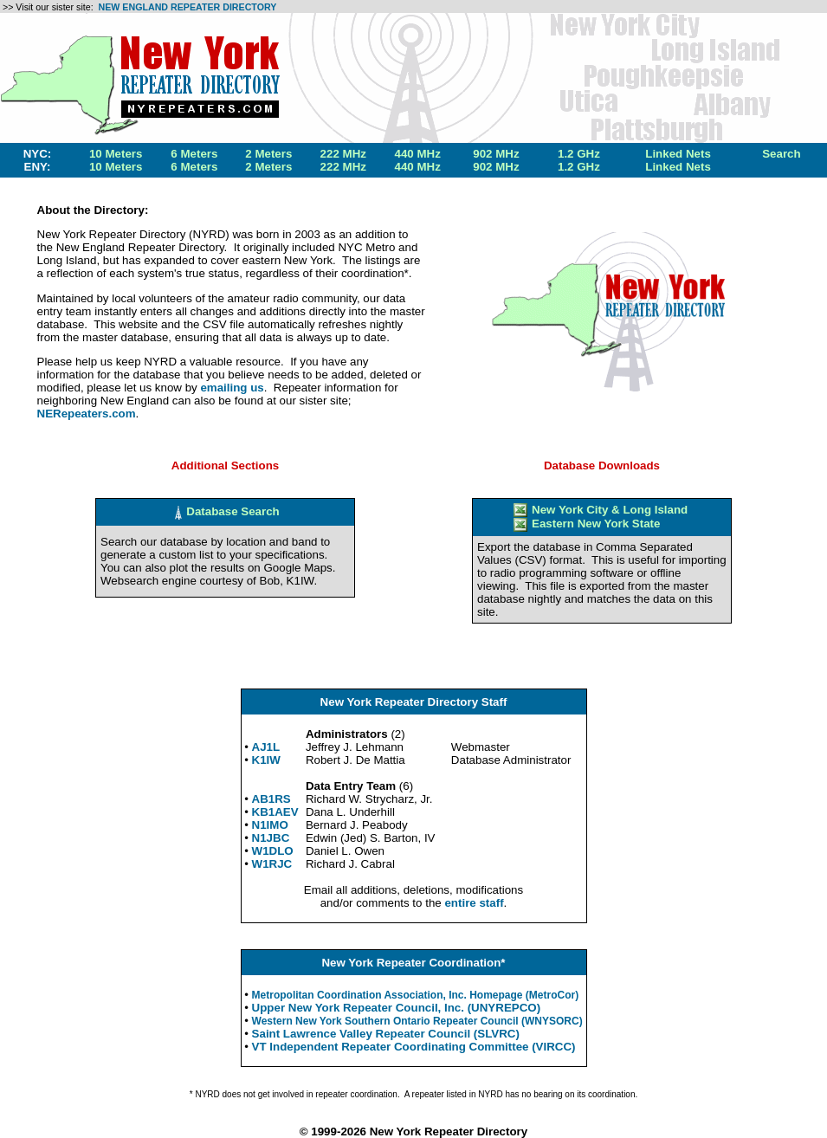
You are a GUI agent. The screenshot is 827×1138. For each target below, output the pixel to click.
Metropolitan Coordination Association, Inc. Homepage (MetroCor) (415, 995)
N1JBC (271, 837)
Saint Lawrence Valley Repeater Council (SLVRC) (386, 1033)
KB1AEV (275, 811)
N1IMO (270, 824)
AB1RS (271, 798)
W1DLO (273, 850)
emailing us (231, 387)
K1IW (266, 759)
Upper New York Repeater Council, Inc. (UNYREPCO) (396, 1007)
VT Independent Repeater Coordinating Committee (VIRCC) (414, 1046)
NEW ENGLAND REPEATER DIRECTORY (188, 7)
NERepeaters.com (86, 413)
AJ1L (266, 746)
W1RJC (272, 863)
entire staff (473, 902)
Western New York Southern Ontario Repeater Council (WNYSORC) (417, 1021)
